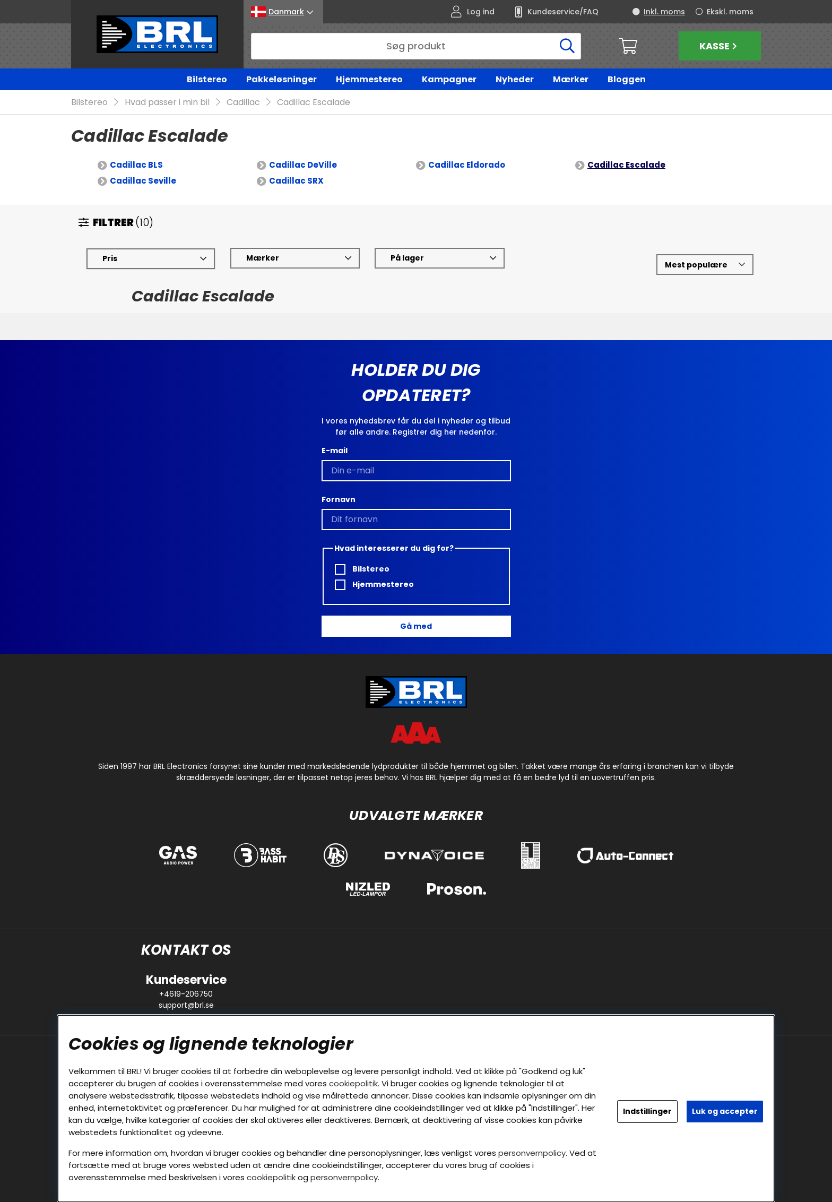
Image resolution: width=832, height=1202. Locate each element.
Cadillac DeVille (303, 165)
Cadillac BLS (136, 165)
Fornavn (339, 499)
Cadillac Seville (143, 181)
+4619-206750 (186, 994)
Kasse (719, 46)
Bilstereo (207, 79)
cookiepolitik (353, 1083)
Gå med (416, 626)
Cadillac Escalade (313, 103)
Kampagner (449, 79)
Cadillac (243, 103)
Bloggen (627, 79)
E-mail (335, 450)
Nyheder (515, 79)
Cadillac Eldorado (466, 165)
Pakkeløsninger (281, 79)
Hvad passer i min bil (167, 103)
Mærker (570, 79)
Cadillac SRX (296, 181)
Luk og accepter (725, 1111)
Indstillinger (647, 1111)
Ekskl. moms (730, 11)
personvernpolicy (532, 1152)
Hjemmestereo (369, 79)
